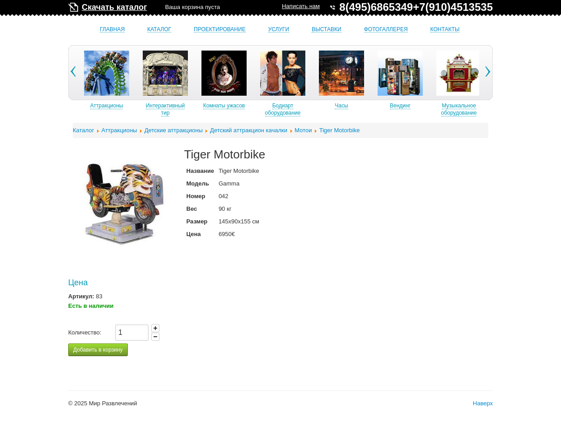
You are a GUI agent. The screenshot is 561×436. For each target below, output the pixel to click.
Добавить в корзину (98, 350)
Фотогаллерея (386, 29)
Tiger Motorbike (339, 130)
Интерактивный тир (182, 109)
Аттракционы (124, 105)
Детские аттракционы (174, 130)
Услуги (279, 29)
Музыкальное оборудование (476, 109)
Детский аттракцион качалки (248, 130)
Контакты (445, 29)
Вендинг (417, 105)
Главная (112, 29)
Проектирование (220, 29)
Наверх (483, 403)
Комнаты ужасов (241, 105)
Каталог (159, 29)
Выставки (326, 29)
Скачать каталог (114, 7)
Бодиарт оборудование (300, 109)
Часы (358, 105)
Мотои (303, 130)
